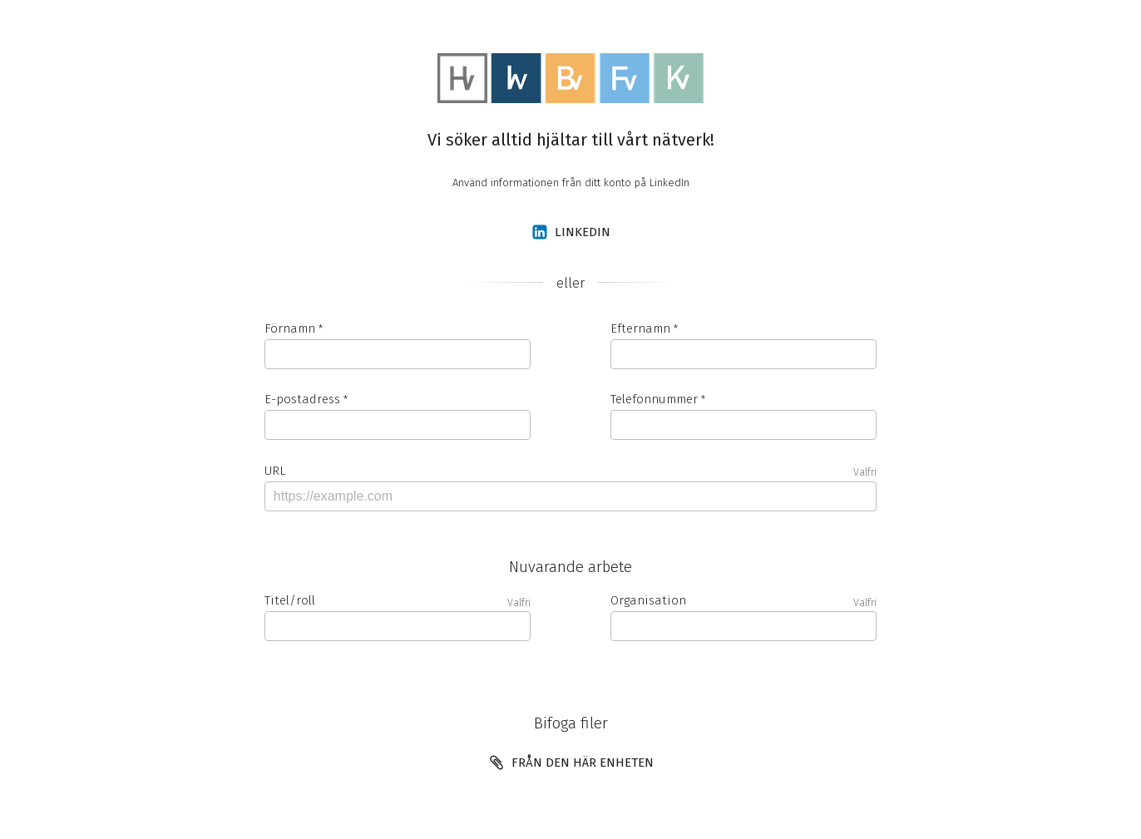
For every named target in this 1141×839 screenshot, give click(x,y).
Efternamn (640, 328)
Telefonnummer (654, 399)
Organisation (743, 601)
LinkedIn (570, 232)
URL (570, 471)
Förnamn (289, 328)
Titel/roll (397, 601)
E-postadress (302, 399)
